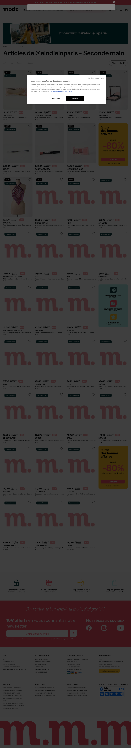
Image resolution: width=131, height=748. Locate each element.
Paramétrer (56, 98)
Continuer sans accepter (96, 78)
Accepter (75, 98)
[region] (66, 89)
